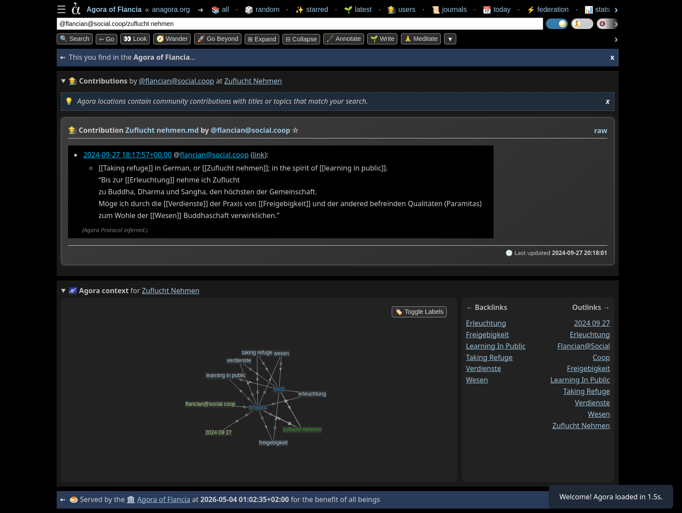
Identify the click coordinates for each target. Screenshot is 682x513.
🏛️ (130, 499)
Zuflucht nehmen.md (162, 130)
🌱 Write (382, 38)
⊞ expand (262, 39)
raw (600, 130)
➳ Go (106, 39)
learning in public (496, 346)
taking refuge (489, 357)
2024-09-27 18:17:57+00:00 (127, 155)
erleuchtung (486, 323)
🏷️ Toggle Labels (419, 311)
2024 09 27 (592, 323)
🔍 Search (75, 38)
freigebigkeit (487, 334)
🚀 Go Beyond (217, 38)
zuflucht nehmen (581, 425)
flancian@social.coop (214, 155)
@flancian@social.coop (176, 81)
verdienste (483, 368)
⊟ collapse (301, 39)
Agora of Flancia (164, 499)
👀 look (135, 38)
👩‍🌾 (72, 130)
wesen (477, 380)
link (258, 155)
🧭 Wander (172, 38)
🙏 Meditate (421, 38)
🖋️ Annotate (343, 38)
